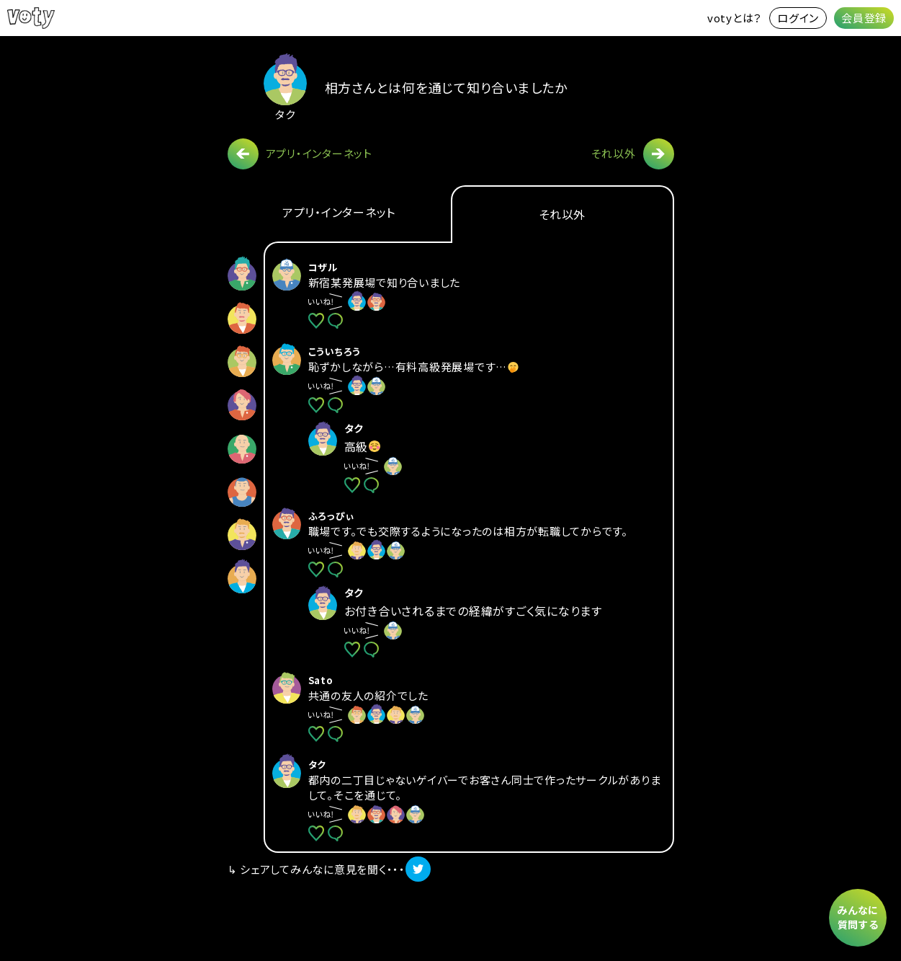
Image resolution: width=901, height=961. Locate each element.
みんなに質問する (858, 917)
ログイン (798, 17)
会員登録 (864, 17)
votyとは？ (734, 17)
